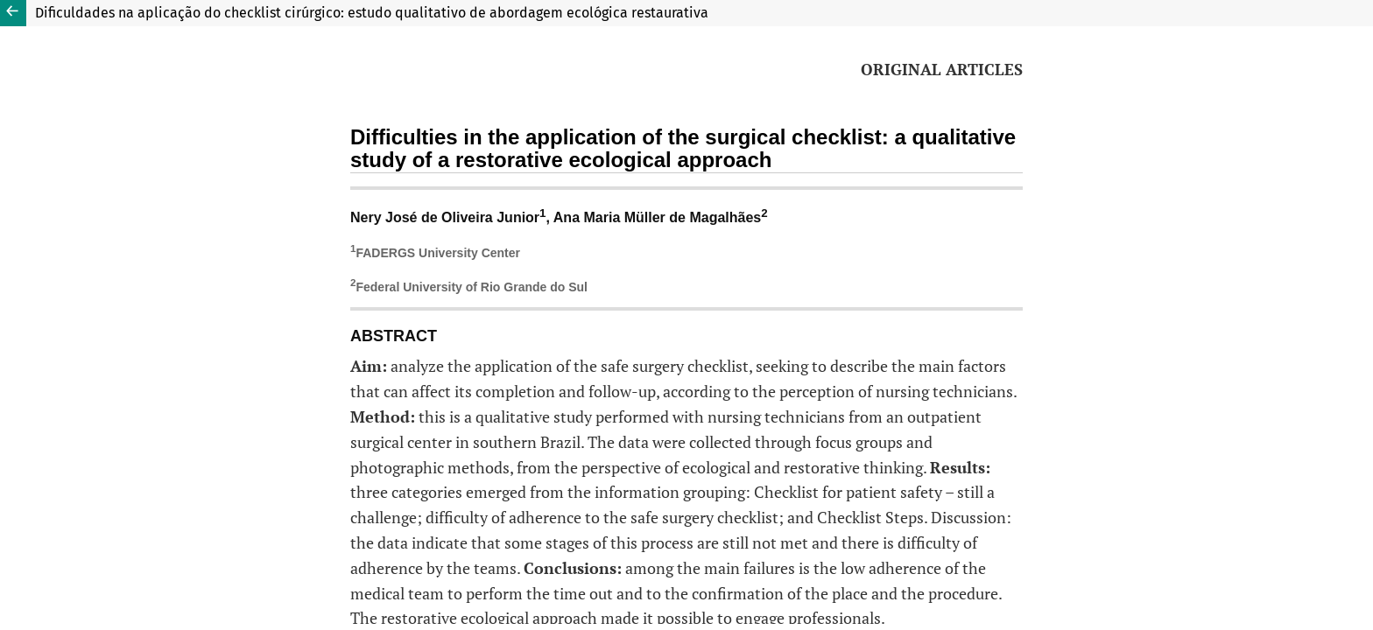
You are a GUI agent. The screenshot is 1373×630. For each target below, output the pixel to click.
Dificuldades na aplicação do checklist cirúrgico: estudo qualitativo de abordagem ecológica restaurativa (371, 12)
